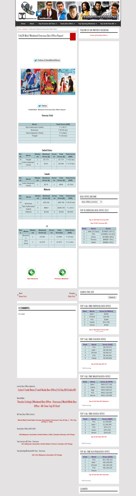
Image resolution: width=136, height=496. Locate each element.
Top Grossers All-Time (47, 24)
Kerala (39, 420)
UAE (51, 434)
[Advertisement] (69, 47)
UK (20, 434)
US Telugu (58, 455)
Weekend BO (73, 28)
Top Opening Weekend (86, 24)
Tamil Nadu (31, 420)
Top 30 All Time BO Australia (99, 474)
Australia (33, 434)
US (37, 455)
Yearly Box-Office (66, 24)
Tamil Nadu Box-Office (46, 390)
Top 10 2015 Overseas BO (98, 223)
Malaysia (25, 434)
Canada (56, 434)
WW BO (61, 28)
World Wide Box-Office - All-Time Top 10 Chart (55, 404)
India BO (72, 390)
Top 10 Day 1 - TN (66, 420)
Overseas (55, 420)
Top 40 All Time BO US (98, 364)
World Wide (22, 420)
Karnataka (46, 420)
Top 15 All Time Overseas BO (99, 329)
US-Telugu (71, 434)
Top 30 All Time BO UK (99, 437)
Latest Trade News (26, 390)
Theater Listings (24, 402)
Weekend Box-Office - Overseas (47, 402)
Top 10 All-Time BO (107, 24)
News (32, 24)
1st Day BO (62, 390)
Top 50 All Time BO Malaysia (99, 401)
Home (23, 24)
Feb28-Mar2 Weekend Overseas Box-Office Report (40, 36)
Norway (63, 434)
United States (43, 434)
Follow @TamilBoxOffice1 (99, 35)
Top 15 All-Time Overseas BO (99, 220)
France (54, 444)
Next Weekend (32, 279)
